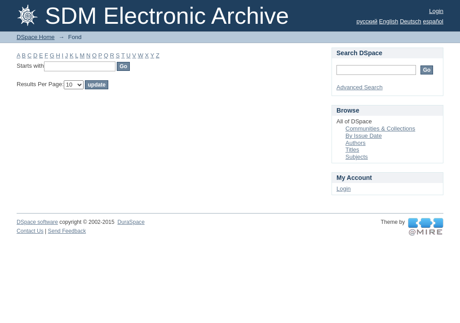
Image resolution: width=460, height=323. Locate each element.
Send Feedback (67, 231)
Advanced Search (359, 87)
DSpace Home (36, 37)
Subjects (356, 156)
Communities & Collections (380, 128)
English (388, 21)
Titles (352, 149)
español (433, 21)
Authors (355, 143)
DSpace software (37, 222)
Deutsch (410, 21)
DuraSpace (130, 222)
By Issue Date (363, 135)
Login (436, 11)
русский (367, 21)
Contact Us (30, 231)
